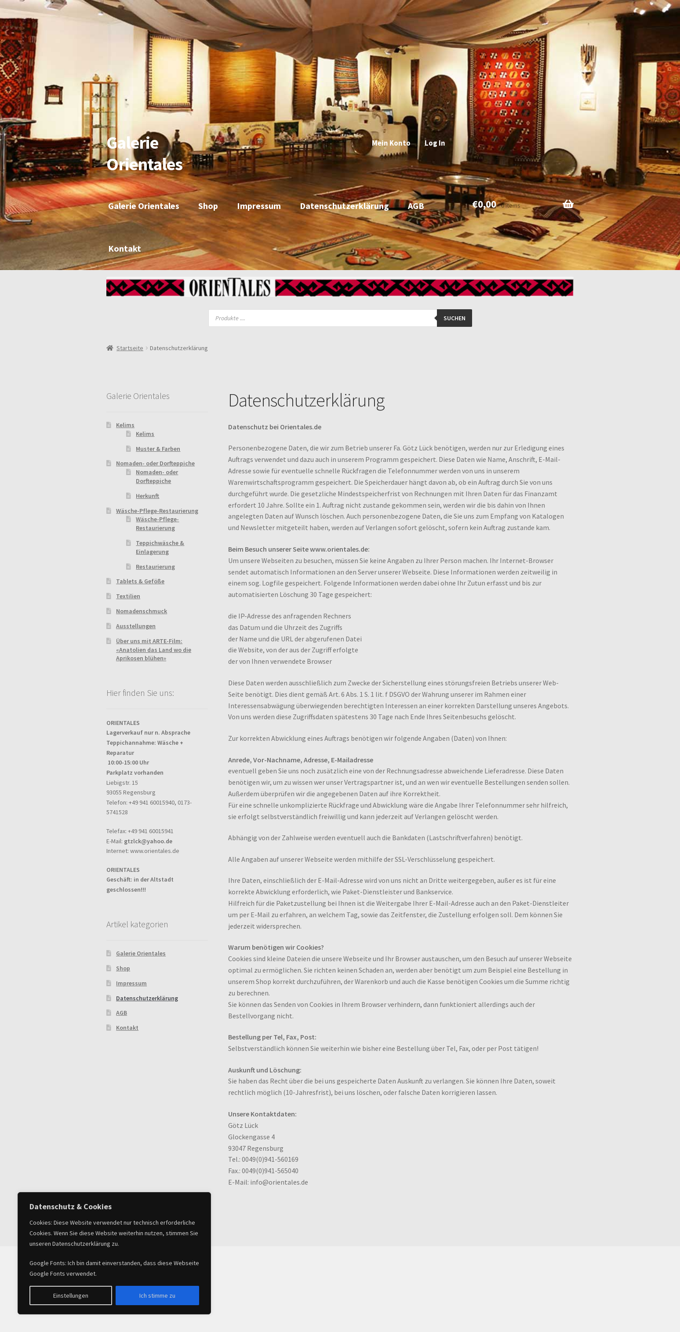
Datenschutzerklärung (344, 205)
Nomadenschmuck (141, 611)
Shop (208, 205)
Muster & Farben (158, 449)
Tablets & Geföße (140, 581)
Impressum (259, 205)
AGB (416, 205)
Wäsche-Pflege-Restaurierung (157, 511)
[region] (114, 1253)
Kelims (125, 425)
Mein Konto (391, 143)
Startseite (129, 348)
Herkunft (147, 496)
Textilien (128, 596)
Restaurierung (155, 567)
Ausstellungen (136, 626)
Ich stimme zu (157, 1295)
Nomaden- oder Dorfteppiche (155, 463)
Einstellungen (70, 1295)
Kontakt (124, 248)
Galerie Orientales (144, 153)
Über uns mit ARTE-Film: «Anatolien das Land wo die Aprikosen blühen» (153, 649)
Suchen (454, 318)
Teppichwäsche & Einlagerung (160, 547)
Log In (435, 143)
